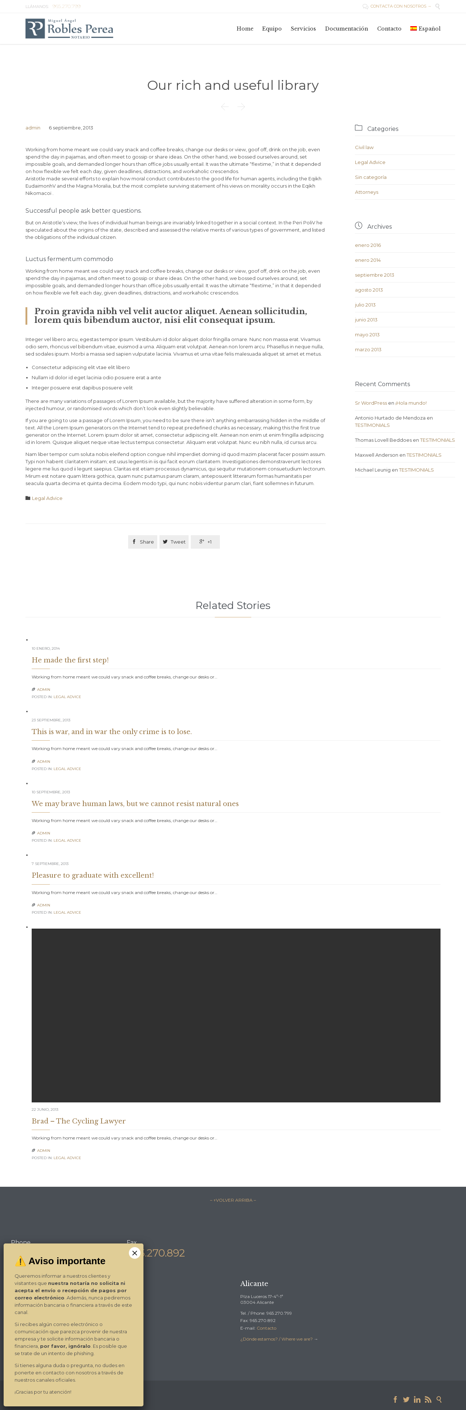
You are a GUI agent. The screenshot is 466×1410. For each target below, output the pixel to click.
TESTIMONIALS (372, 425)
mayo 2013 (367, 334)
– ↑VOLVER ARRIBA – (233, 1200)
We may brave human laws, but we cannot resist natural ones (135, 804)
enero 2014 (368, 260)
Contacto (266, 1328)
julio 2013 (365, 305)
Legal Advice (47, 498)
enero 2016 (368, 245)
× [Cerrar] (134, 1253)
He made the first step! (70, 660)
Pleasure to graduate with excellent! (93, 876)
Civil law (364, 147)
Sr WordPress (371, 403)
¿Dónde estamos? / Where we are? (277, 1339)
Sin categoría (371, 177)
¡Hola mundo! (411, 403)
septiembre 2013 (374, 275)
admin (32, 128)
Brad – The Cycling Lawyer (79, 1121)
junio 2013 (366, 320)
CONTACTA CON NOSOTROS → (397, 6)
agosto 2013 (369, 290)
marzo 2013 (368, 349)
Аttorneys (366, 192)
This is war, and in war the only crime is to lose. (112, 732)
